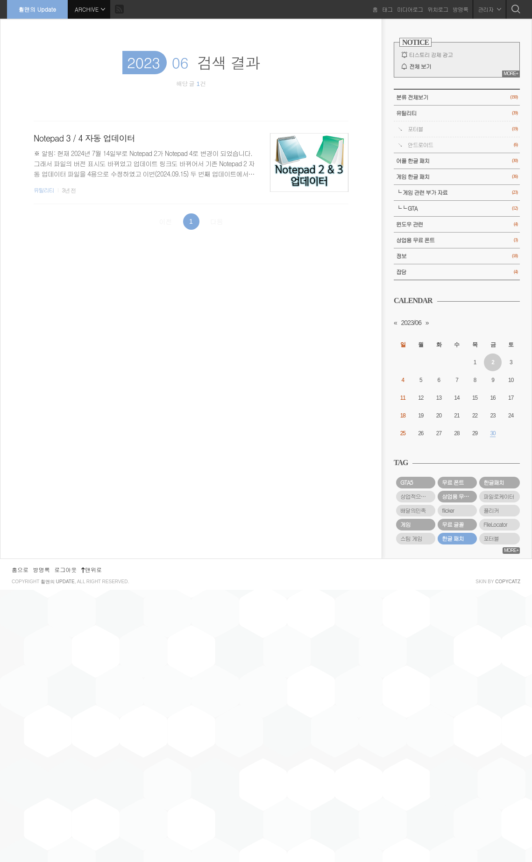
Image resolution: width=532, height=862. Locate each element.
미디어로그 (410, 9)
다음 (216, 221)
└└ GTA (457, 208)
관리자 (489, 9)
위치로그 (437, 9)
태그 (387, 9)
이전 (165, 221)
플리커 (491, 510)
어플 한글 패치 (457, 161)
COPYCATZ (507, 853)
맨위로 (91, 842)
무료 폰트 (453, 482)
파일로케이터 (498, 496)
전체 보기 (420, 66)
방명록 (460, 9)
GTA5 (406, 482)
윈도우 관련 (457, 224)
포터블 (463, 129)
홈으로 (20, 842)
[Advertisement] (457, 693)
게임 (405, 524)
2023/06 (411, 322)
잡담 (457, 272)
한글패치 (493, 482)
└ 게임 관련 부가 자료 (457, 192)
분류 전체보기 (457, 97)
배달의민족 (413, 510)
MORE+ (511, 73)
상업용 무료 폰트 (457, 240)
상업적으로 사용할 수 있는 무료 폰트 (417, 496)
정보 (457, 256)
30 (492, 433)
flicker (448, 510)
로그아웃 (65, 842)
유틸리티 (44, 190)
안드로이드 (463, 145)
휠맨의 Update (37, 9)
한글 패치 (453, 538)
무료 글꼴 (453, 524)
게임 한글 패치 (457, 176)
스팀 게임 (411, 538)
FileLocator (495, 524)
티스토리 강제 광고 (431, 54)
